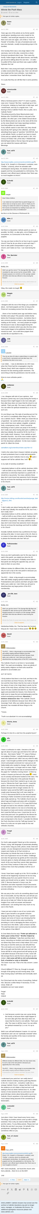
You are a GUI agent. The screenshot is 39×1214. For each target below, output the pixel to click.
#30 (37, 495)
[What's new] (32, 2)
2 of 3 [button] (19, 1180)
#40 (37, 1143)
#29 (37, 393)
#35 (37, 746)
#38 (37, 1051)
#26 (37, 263)
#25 (37, 226)
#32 (37, 601)
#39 (37, 1114)
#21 (37, 29)
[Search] (37, 2)
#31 (37, 551)
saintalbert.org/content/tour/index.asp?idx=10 (16, 447)
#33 (37, 642)
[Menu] (2, 2)
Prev (12, 1180)
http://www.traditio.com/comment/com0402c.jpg (17, 162)
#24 (37, 188)
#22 (37, 97)
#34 (37, 729)
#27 (37, 301)
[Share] (33, 29)
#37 (37, 1009)
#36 (37, 838)
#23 (37, 158)
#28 (37, 346)
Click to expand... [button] (19, 284)
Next (26, 1180)
